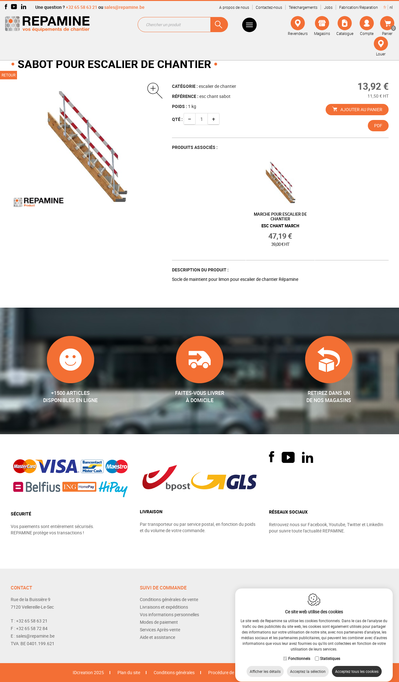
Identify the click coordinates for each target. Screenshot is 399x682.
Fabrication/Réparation (358, 7)
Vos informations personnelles (169, 614)
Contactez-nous (269, 7)
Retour (8, 74)
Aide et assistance (157, 637)
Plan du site (128, 672)
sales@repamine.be (124, 7)
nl (391, 7)
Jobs (328, 7)
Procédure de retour (227, 672)
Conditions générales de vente (169, 599)
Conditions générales (174, 672)
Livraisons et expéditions (164, 607)
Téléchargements (303, 7)
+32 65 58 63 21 (81, 7)
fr (385, 7)
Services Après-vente (160, 630)
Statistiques (330, 652)
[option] (280, 208)
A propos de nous (234, 7)
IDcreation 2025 (88, 672)
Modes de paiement (159, 622)
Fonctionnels (299, 652)
